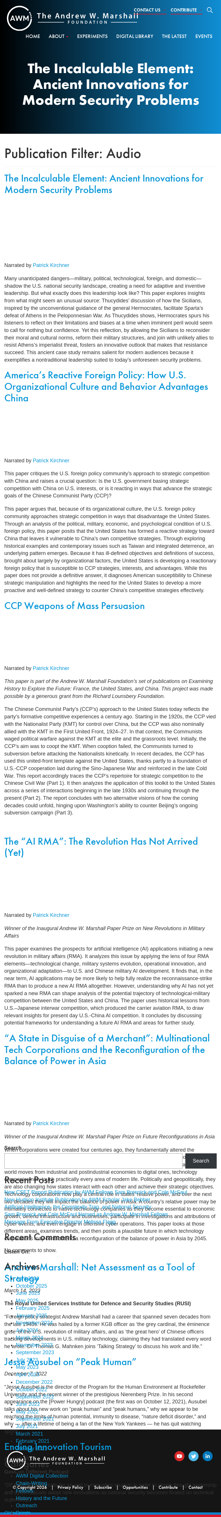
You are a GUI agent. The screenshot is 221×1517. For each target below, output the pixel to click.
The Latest (174, 36)
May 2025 (27, 1301)
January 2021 (31, 1448)
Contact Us (150, 10)
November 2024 (34, 1323)
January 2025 (31, 1315)
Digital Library (134, 36)
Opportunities (135, 1487)
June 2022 (28, 1404)
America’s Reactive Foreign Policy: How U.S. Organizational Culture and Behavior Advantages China (106, 386)
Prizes (23, 1513)
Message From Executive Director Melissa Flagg (60, 1222)
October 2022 (31, 1389)
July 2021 (27, 1426)
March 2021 (29, 1434)
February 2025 (32, 1308)
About (58, 36)
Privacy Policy (70, 1487)
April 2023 (27, 1374)
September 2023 (35, 1352)
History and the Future (41, 1498)
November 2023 (34, 1345)
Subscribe (103, 1487)
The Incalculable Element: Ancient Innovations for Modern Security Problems (103, 183)
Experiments (92, 36)
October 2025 (31, 1286)
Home (33, 36)
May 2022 (27, 1412)
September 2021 (35, 1419)
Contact (195, 1487)
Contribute (187, 10)
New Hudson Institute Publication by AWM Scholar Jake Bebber (77, 1200)
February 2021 (32, 1441)
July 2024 (27, 1330)
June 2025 (28, 1293)
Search (13, 1148)
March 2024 (29, 1338)
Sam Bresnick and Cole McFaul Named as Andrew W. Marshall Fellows (86, 1214)
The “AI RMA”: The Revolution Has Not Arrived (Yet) (101, 847)
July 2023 (27, 1360)
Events (203, 36)
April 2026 (27, 1278)
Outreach (26, 1505)
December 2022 (34, 1382)
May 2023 (27, 1367)
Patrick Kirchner (51, 265)
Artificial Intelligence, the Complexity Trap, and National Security (77, 1207)
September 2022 (35, 1397)
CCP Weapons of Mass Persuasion (74, 605)
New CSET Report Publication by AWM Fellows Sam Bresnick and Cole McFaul (95, 1192)
